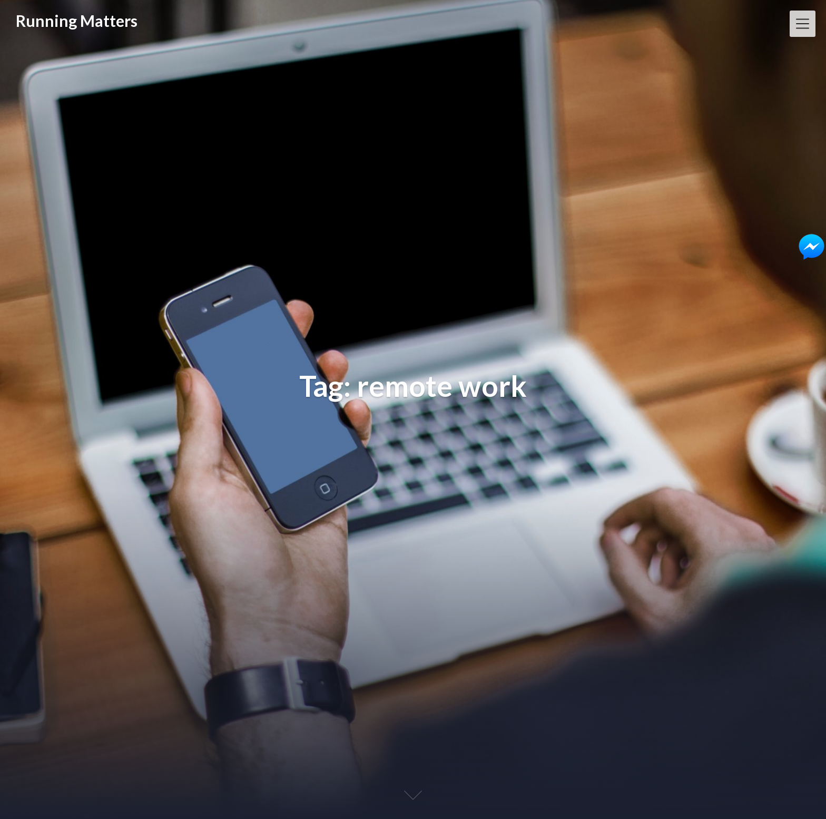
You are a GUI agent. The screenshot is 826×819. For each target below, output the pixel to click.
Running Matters (76, 20)
